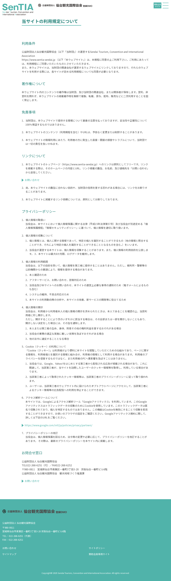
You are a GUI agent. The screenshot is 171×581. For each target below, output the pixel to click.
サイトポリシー (97, 548)
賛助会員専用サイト (99, 554)
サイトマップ (9, 554)
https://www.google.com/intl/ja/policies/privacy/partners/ (58, 425)
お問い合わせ (32, 180)
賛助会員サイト (157, 5)
